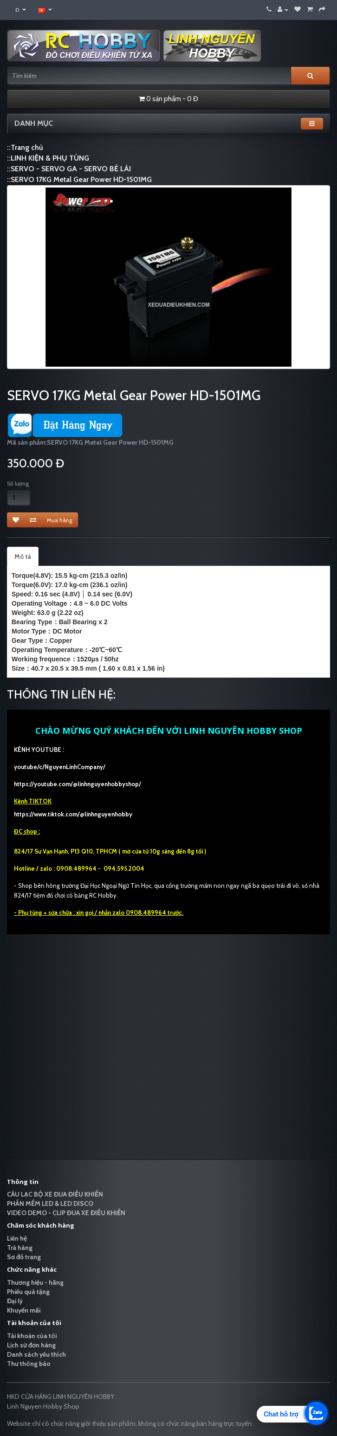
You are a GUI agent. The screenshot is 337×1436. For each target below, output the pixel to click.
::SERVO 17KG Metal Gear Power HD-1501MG (79, 179)
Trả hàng (19, 1247)
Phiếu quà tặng (28, 1291)
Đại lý (15, 1301)
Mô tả (22, 556)
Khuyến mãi (23, 1310)
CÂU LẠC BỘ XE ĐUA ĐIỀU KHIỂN (55, 1194)
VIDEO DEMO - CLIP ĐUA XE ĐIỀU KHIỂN (66, 1213)
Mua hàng (59, 520)
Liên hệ (17, 1238)
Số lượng (18, 483)
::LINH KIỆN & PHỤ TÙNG (48, 158)
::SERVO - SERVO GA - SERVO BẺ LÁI (69, 168)
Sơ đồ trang (24, 1257)
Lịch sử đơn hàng (31, 1345)
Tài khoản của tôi (32, 1336)
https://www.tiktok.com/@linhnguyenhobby (73, 814)
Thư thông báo (29, 1363)
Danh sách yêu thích (36, 1354)
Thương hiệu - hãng (35, 1282)
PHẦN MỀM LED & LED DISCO (50, 1203)
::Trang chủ (25, 147)
